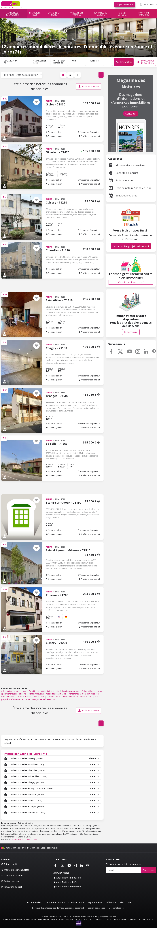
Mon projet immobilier (144, 14)
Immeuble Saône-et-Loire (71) (45, 848)
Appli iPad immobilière (65, 882)
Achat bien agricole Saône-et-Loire (40, 699)
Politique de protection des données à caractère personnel (58, 908)
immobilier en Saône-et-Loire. (25, 839)
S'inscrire (148, 870)
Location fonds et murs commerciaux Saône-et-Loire (70, 696)
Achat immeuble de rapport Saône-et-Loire (47, 694)
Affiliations (111, 902)
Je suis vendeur (124, 4)
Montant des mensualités (126, 165)
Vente (8, 848)
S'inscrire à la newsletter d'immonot (123, 864)
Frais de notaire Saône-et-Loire (129, 188)
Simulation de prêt (122, 195)
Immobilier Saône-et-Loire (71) (25, 754)
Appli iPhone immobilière (67, 877)
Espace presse (95, 902)
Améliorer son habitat (89, 136)
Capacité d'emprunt (123, 173)
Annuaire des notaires (76, 14)
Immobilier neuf (34, 14)
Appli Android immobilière (67, 886)
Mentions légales (116, 908)
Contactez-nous (76, 902)
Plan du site (125, 902)
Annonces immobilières (12, 14)
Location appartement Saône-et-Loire (78, 691)
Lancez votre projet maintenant (131, 246)
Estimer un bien (10, 864)
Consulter (130, 113)
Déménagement (54, 136)
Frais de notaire (121, 180)
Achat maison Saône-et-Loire (13, 691)
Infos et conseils (122, 14)
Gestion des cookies (96, 908)
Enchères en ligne (54, 14)
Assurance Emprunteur (89, 132)
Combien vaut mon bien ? (131, 282)
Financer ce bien (54, 132)
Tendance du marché (101, 14)
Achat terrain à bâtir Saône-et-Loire (44, 691)
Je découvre (131, 332)
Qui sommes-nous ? (55, 902)
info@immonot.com (108, 917)
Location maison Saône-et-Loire (30, 696)
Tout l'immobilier (33, 902)
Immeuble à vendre (21, 848)
